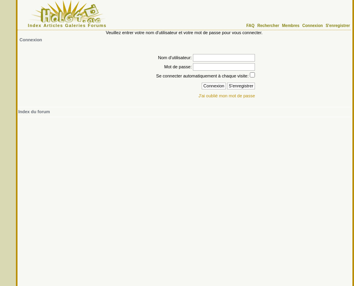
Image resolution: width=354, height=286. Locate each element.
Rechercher (268, 25)
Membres (291, 25)
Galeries (75, 25)
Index (34, 25)
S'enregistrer (338, 25)
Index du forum (34, 111)
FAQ (250, 25)
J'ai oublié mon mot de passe (226, 95)
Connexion (312, 25)
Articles (53, 25)
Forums (97, 25)
